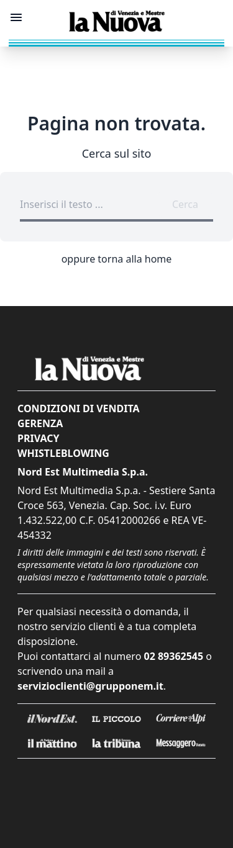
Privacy (38, 438)
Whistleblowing (63, 453)
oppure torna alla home (117, 259)
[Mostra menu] (16, 17)
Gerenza (40, 423)
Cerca (185, 204)
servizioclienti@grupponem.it (90, 686)
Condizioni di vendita (78, 408)
